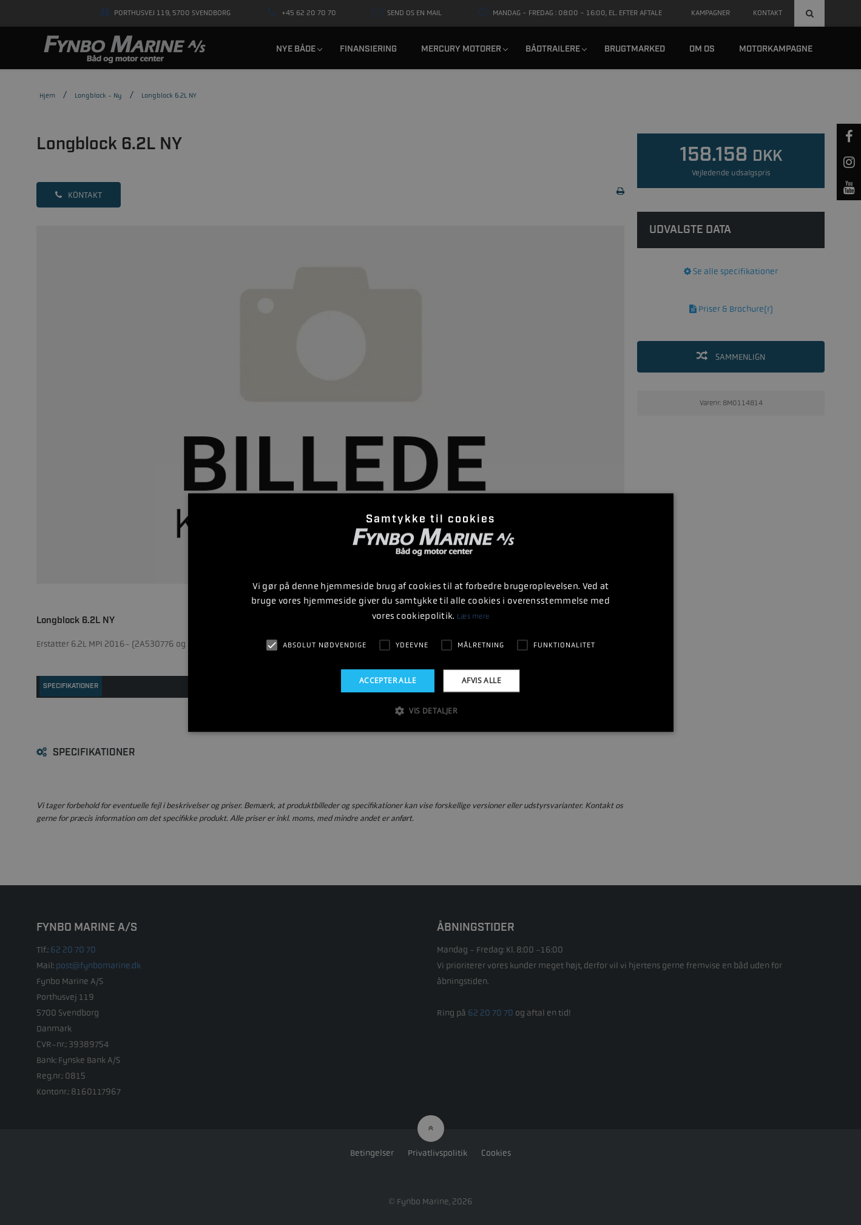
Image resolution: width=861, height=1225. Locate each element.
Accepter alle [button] (387, 680)
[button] (430, 710)
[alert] (430, 612)
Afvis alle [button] (481, 680)
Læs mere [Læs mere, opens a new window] (473, 616)
